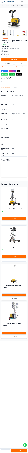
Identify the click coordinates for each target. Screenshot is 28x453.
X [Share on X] (18, 71)
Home (2, 5)
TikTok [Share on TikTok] (19, 74)
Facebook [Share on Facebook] (4, 71)
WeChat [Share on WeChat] (12, 74)
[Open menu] (25, 1)
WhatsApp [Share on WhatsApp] (4, 74)
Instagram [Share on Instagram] (12, 71)
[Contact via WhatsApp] (25, 445)
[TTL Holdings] (7, 2)
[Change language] (22, 2)
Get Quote (14, 59)
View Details (14, 260)
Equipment (7, 5)
